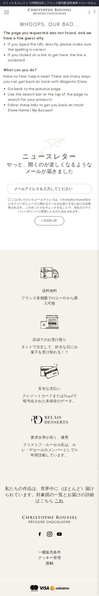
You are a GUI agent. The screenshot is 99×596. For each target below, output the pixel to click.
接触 (49, 563)
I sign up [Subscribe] (49, 221)
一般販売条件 (49, 552)
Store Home (18, 110)
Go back (15, 89)
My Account (42, 110)
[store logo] (49, 12)
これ (59, 500)
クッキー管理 (49, 558)
